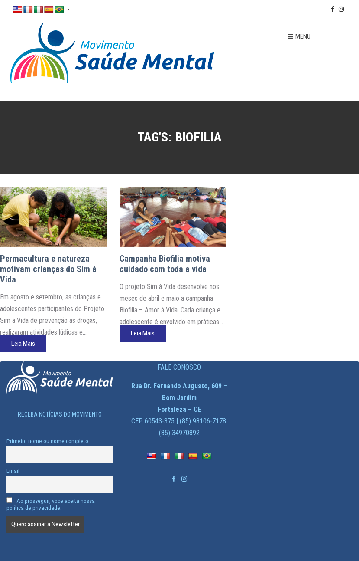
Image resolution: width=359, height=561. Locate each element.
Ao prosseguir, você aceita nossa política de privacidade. (50, 504)
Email (12, 470)
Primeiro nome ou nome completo (47, 440)
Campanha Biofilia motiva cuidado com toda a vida (165, 263)
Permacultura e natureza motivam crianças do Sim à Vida (48, 269)
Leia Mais (23, 344)
